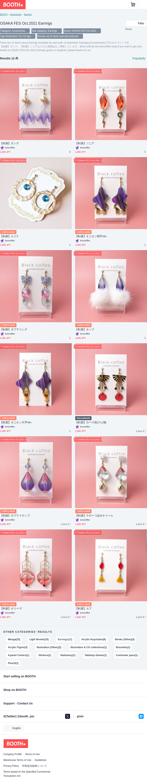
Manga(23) (14, 639)
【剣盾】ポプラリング (13, 329)
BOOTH (3, 14)
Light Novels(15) (39, 639)
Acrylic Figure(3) (17, 647)
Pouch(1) (13, 663)
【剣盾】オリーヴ (11, 608)
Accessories (15, 14)
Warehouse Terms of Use (17, 760)
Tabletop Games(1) (96, 655)
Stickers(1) (44, 655)
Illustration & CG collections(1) (88, 647)
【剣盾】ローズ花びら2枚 (90, 422)
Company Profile (12, 754)
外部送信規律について (34, 766)
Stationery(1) (67, 655)
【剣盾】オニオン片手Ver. (16, 422)
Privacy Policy (11, 766)
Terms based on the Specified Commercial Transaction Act (26, 773)
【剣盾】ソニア (84, 143)
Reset (128, 29)
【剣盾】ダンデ (9, 143)
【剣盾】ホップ (84, 329)
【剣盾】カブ (83, 608)
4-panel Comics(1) (18, 655)
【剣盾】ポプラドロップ (15, 515)
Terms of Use (32, 754)
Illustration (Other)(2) (49, 647)
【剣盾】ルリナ (9, 236)
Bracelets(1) (123, 647)
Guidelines (40, 760)
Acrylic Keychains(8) (93, 639)
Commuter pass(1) (127, 655)
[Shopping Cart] (133, 4)
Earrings (28, 14)
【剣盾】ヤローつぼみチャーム (94, 515)
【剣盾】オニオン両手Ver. (91, 236)
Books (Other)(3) (125, 639)
